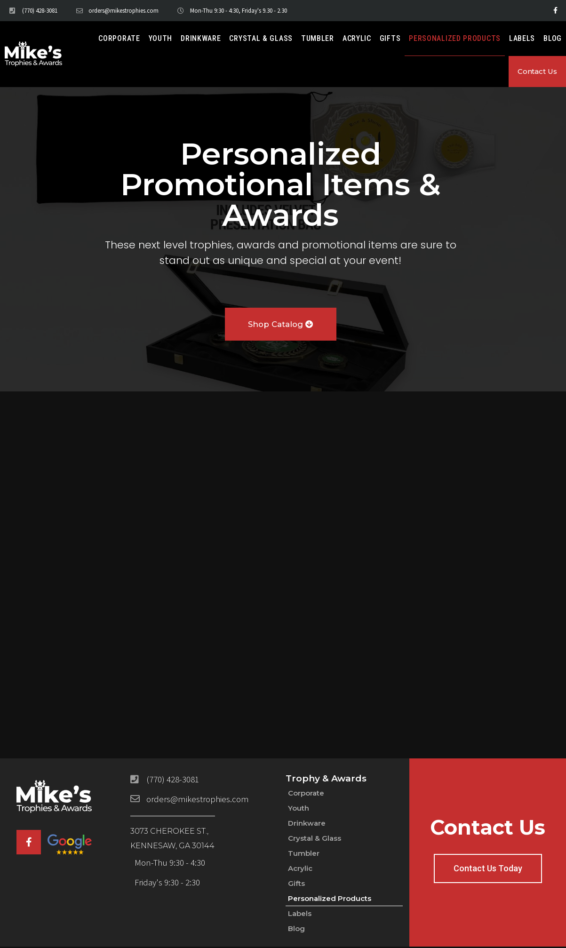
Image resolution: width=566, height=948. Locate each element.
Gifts (390, 38)
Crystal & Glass (261, 38)
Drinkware (201, 38)
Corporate (119, 38)
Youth (161, 38)
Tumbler (317, 38)
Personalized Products (455, 38)
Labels (522, 38)
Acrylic (357, 38)
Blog (552, 38)
